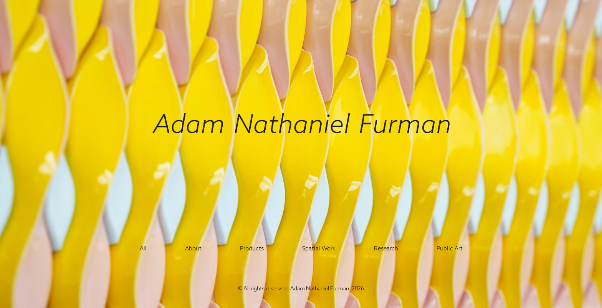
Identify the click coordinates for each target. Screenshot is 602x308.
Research (386, 248)
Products (252, 248)
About (193, 248)
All (143, 248)
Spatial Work (319, 248)
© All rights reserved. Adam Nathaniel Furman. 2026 (301, 288)
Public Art (450, 248)
